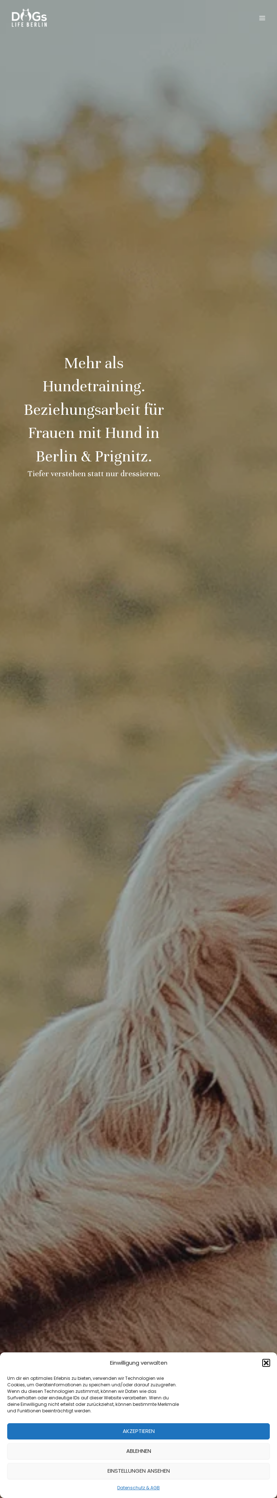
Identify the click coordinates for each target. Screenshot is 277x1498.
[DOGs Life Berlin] (28, 18)
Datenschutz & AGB (138, 1488)
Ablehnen (138, 1451)
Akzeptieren (139, 1431)
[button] (266, 1362)
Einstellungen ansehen (138, 1471)
